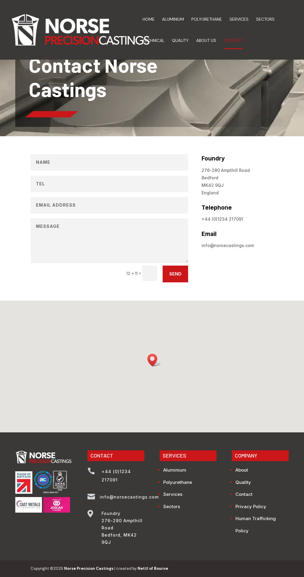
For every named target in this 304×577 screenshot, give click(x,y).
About (241, 470)
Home (149, 19)
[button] (154, 360)
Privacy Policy (250, 506)
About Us (206, 40)
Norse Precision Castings (89, 568)
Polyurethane (206, 19)
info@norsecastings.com (228, 245)
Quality (180, 40)
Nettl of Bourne (152, 568)
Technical (153, 40)
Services (239, 19)
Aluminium (173, 19)
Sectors (265, 19)
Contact (233, 40)
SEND (175, 273)
